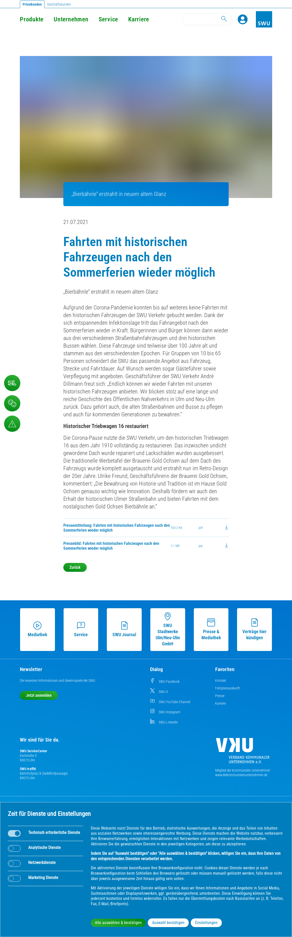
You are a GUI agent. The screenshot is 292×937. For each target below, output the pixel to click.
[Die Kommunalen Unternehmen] (242, 752)
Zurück (75, 567)
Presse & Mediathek (211, 629)
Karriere (138, 19)
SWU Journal (124, 629)
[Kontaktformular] (12, 383)
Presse (219, 696)
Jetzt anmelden (39, 695)
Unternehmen (71, 19)
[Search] (207, 19)
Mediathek (37, 629)
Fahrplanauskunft (227, 688)
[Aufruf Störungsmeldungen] (12, 424)
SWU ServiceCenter (33, 751)
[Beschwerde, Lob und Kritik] (12, 403)
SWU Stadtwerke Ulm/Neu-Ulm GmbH (168, 629)
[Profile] (243, 19)
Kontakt (220, 680)
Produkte (31, 19)
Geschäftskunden (59, 4)
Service (108, 19)
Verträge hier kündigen (254, 629)
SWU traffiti (28, 769)
